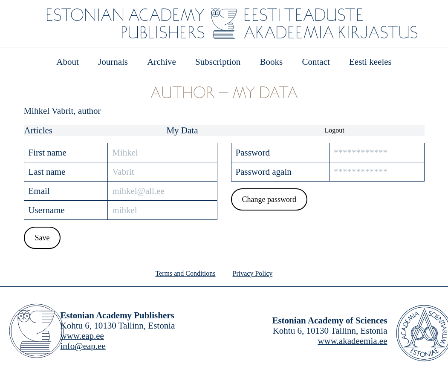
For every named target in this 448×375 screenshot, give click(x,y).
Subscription (217, 62)
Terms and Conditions (185, 273)
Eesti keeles (370, 62)
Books (271, 62)
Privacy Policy (253, 273)
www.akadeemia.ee (352, 341)
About (67, 62)
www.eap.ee (82, 336)
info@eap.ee (83, 346)
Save (42, 238)
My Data (182, 130)
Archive (161, 62)
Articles (38, 130)
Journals (113, 62)
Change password (269, 199)
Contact (315, 62)
